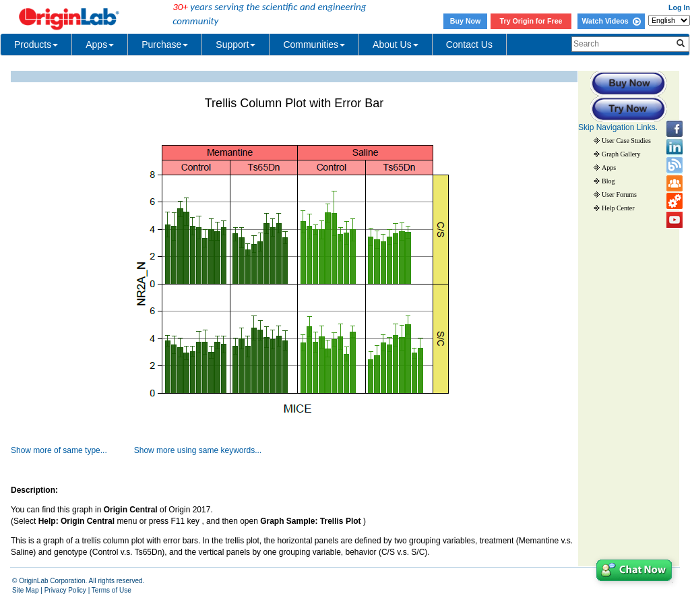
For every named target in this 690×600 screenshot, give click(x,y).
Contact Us (469, 44)
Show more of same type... (59, 450)
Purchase (165, 44)
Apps (100, 44)
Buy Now (465, 21)
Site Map (25, 590)
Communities (314, 44)
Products (36, 44)
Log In (679, 7)
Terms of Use (111, 590)
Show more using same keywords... (197, 450)
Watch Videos (611, 21)
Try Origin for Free (531, 21)
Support (235, 44)
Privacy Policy (65, 590)
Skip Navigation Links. (618, 127)
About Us (395, 44)
